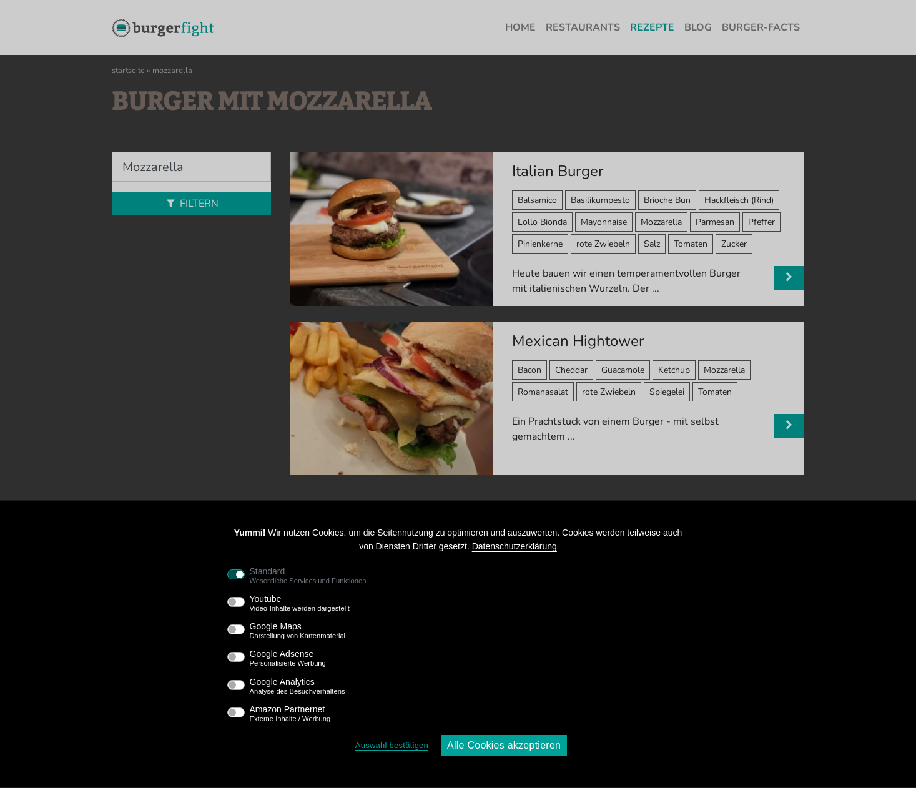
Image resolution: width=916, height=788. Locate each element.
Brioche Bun (667, 200)
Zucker (734, 244)
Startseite (128, 70)
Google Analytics (297, 686)
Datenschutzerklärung (514, 546)
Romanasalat (543, 392)
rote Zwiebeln (603, 244)
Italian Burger (558, 171)
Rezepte (652, 27)
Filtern (191, 203)
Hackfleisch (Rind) (739, 200)
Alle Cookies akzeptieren (504, 745)
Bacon (529, 370)
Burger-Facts (761, 27)
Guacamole (622, 370)
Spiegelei (666, 392)
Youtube (300, 603)
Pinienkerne (540, 244)
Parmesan (715, 222)
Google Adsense (288, 658)
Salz (652, 244)
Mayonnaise (604, 222)
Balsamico (537, 200)
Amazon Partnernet (290, 713)
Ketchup (674, 370)
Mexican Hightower (578, 341)
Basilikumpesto (600, 200)
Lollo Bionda (542, 222)
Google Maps (298, 630)
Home (520, 27)
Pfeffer (761, 222)
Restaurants (583, 27)
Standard (308, 575)
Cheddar (571, 370)
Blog (698, 27)
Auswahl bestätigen (391, 745)
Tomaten (690, 244)
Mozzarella (661, 222)
